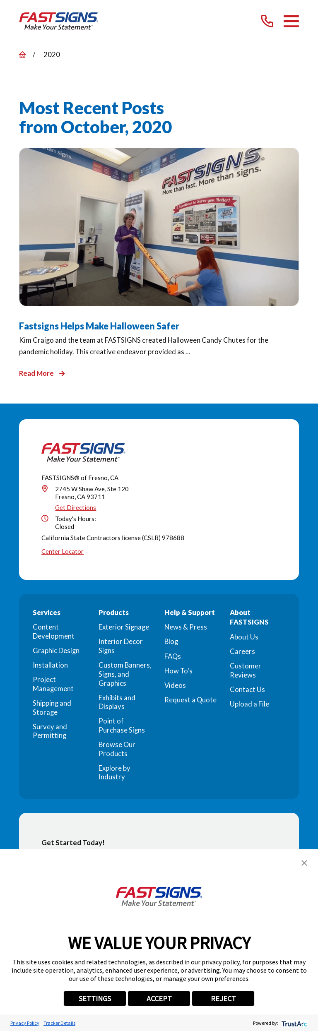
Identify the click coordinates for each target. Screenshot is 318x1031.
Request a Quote (190, 700)
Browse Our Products (117, 749)
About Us (244, 637)
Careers (242, 651)
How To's (178, 671)
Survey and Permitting (50, 731)
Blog (171, 641)
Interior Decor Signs (121, 646)
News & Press (185, 627)
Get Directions (75, 507)
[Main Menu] (291, 21)
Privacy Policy (24, 1023)
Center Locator (62, 551)
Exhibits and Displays (117, 702)
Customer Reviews (245, 670)
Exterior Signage (124, 627)
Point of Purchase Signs (122, 725)
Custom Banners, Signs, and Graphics (125, 674)
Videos (175, 685)
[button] (304, 863)
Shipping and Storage (52, 707)
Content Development (54, 631)
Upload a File (249, 704)
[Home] (59, 21)
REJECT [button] (223, 998)
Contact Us (247, 689)
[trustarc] (293, 1023)
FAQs (172, 656)
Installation (50, 665)
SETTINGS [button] (95, 998)
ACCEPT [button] (159, 998)
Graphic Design (56, 650)
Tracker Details (59, 1023)
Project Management (53, 684)
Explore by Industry (114, 772)
